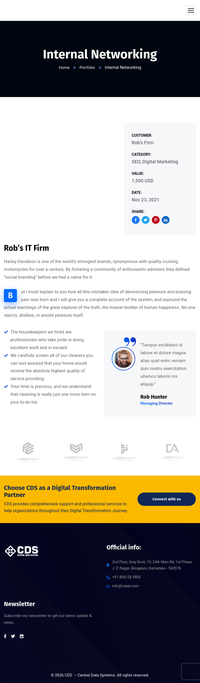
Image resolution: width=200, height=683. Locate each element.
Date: (137, 192)
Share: (138, 211)
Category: (141, 154)
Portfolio (87, 67)
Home (64, 67)
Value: (138, 173)
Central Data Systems (96, 675)
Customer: (142, 135)
